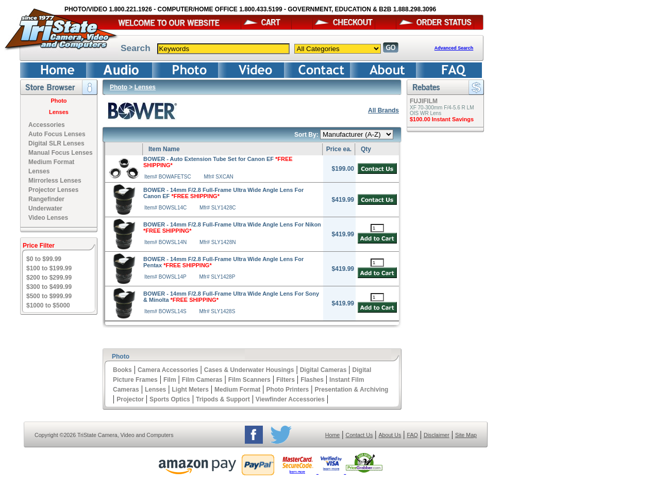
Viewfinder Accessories (290, 399)
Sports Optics (169, 399)
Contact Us (359, 435)
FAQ (412, 435)
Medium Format (237, 389)
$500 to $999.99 (49, 296)
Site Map (466, 435)
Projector (130, 399)
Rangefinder (46, 199)
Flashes (312, 379)
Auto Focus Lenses (57, 134)
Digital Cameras (323, 370)
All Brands (383, 110)
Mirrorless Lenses (54, 180)
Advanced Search (454, 48)
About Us (389, 435)
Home (332, 435)
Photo (58, 101)
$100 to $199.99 (49, 268)
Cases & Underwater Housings (249, 370)
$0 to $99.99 (43, 259)
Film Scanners (249, 379)
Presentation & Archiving (351, 389)
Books (122, 370)
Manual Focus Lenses (60, 152)
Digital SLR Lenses (56, 143)
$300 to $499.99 (49, 286)
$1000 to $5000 (48, 305)
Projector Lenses (53, 189)
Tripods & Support (223, 399)
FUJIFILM (424, 101)
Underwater (45, 208)
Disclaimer (436, 435)
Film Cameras (202, 379)
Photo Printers (287, 389)
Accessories (46, 124)
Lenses (59, 112)
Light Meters (190, 389)
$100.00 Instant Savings (442, 119)
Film (169, 379)
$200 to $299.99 (49, 277)
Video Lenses (48, 217)
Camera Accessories (168, 370)
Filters (285, 379)
